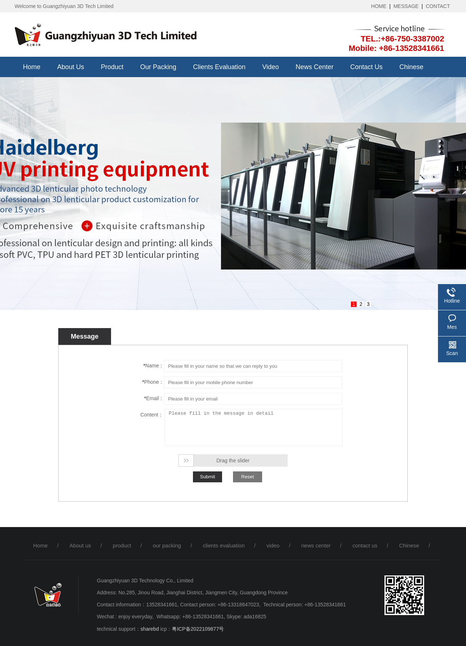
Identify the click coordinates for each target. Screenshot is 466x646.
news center (314, 67)
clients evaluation (219, 67)
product (112, 67)
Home (31, 67)
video (270, 67)
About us (70, 67)
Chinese (411, 67)
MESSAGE (406, 6)
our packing (158, 67)
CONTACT (438, 6)
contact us (366, 67)
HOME (378, 6)
